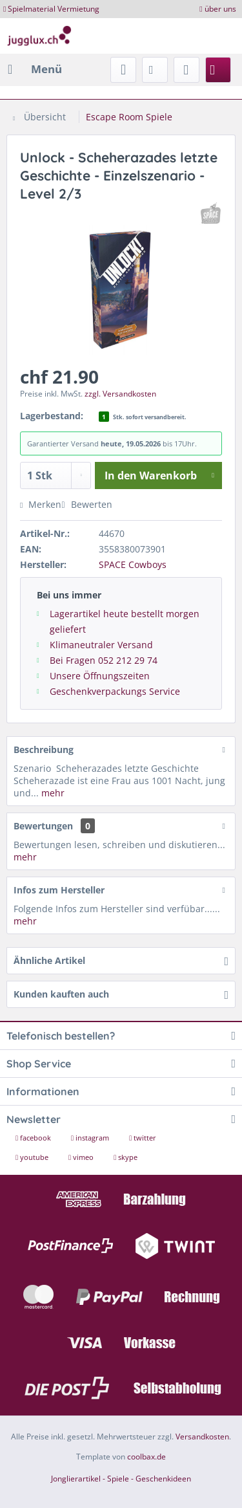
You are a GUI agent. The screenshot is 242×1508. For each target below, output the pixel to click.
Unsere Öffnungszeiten (100, 676)
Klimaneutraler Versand (101, 645)
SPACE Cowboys (132, 564)
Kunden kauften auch (61, 994)
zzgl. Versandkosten (120, 393)
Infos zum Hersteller (59, 890)
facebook (34, 1137)
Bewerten (86, 504)
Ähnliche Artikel (49, 960)
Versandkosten (202, 1436)
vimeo (82, 1157)
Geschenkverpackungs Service (115, 691)
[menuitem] (34, 69)
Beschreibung (44, 749)
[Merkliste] (155, 70)
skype (125, 1157)
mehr (52, 793)
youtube (32, 1157)
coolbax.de (146, 1456)
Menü (35, 67)
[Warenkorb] (218, 70)
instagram (91, 1137)
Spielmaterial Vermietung (53, 8)
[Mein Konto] (186, 70)
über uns (220, 8)
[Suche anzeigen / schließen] (123, 70)
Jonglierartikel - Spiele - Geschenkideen (121, 1478)
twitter (142, 1137)
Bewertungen (43, 826)
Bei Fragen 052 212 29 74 (103, 660)
